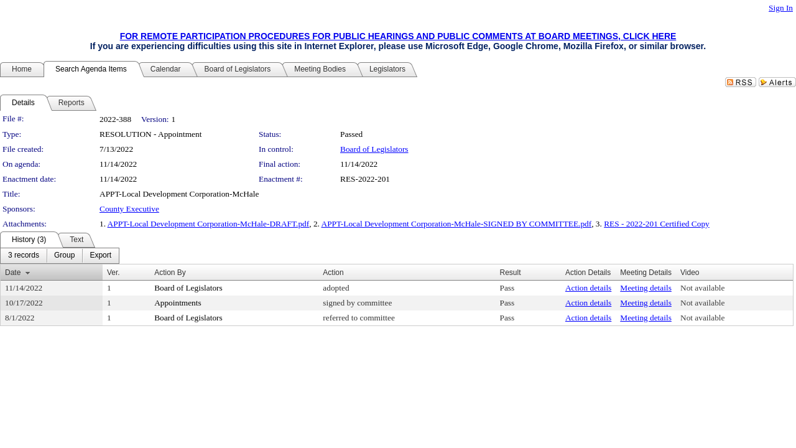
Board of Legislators (374, 149)
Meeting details (646, 287)
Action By (170, 272)
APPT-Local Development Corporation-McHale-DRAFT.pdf (209, 223)
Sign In (781, 7)
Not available (702, 287)
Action (333, 272)
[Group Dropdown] (64, 255)
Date (13, 272)
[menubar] (59, 256)
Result (510, 272)
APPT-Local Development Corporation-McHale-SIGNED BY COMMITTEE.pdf (457, 223)
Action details (588, 287)
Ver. (113, 272)
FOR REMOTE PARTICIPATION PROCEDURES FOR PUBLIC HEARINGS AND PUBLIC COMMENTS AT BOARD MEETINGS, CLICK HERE (398, 36)
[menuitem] (24, 255)
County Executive (129, 208)
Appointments (177, 302)
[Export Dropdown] (100, 255)
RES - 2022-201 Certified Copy (657, 223)
